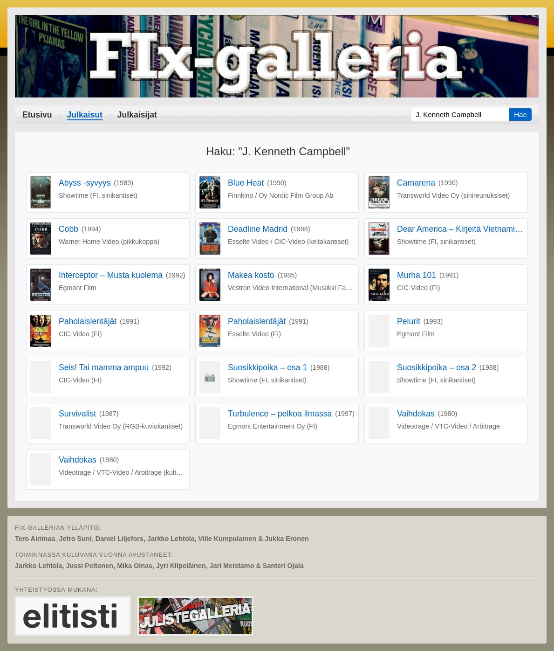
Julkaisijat (137, 114)
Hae (520, 114)
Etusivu (37, 114)
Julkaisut (85, 114)
